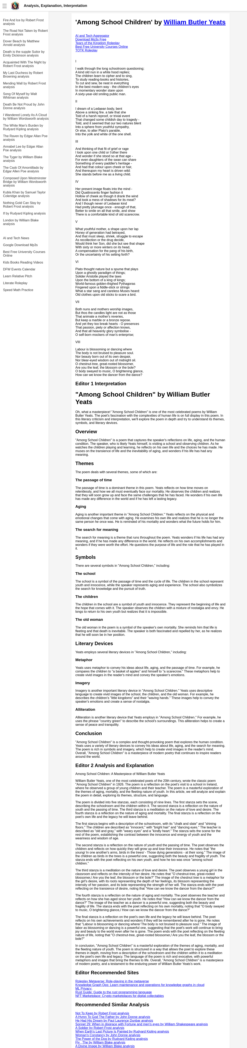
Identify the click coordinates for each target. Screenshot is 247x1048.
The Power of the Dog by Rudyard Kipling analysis (111, 1039)
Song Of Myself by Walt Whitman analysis (20, 95)
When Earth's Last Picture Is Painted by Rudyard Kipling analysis (122, 1031)
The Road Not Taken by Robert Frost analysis (25, 32)
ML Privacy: (83, 988)
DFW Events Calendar (19, 269)
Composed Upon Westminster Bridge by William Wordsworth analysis (24, 181)
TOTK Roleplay (86, 50)
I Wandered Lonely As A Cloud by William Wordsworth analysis (26, 116)
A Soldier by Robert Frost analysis (99, 1028)
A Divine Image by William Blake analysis (105, 1046)
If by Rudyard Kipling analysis (24, 213)
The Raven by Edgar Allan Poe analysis (25, 137)
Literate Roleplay (15, 283)
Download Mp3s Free (90, 39)
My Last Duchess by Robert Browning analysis (23, 74)
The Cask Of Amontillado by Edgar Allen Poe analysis (23, 169)
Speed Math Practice (18, 290)
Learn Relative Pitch (17, 276)
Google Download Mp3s (20, 245)
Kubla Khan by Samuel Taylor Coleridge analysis (24, 194)
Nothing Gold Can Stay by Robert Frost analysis (22, 204)
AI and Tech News (16, 238)
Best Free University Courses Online (24, 253)
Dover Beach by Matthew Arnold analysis (21, 43)
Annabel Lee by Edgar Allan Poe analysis (23, 148)
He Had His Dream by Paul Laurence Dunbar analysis (114, 1020)
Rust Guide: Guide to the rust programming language (113, 992)
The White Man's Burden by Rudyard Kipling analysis (23, 127)
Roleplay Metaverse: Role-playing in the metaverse (112, 981)
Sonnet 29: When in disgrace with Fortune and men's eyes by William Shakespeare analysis (141, 1024)
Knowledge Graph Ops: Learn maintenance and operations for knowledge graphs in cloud (139, 985)
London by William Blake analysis (21, 222)
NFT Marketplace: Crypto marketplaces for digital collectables (119, 996)
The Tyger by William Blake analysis (22, 158)
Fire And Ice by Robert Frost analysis (23, 22)
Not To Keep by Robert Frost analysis (102, 1013)
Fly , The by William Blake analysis (100, 1042)
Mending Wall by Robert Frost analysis (24, 85)
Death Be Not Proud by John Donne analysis (23, 106)
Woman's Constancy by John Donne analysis (107, 1035)
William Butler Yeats (195, 22)
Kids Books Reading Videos (23, 262)
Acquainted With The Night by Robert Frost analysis (24, 64)
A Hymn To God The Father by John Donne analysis (112, 1017)
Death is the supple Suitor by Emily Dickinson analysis (24, 53)
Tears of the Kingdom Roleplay (97, 43)
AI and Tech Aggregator (92, 35)
